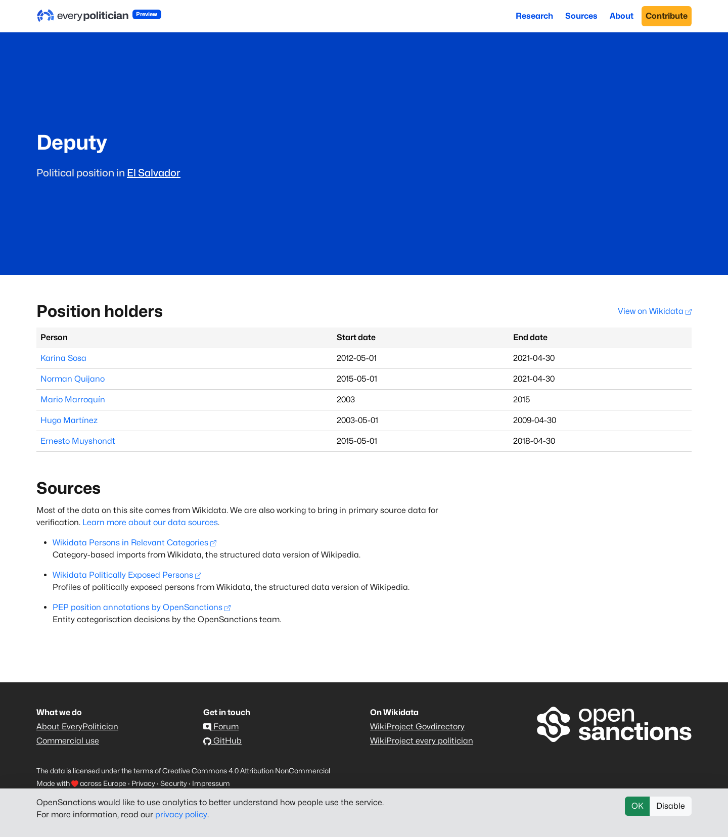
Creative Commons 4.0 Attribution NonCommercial (246, 770)
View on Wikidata (655, 311)
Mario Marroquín (72, 399)
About (621, 16)
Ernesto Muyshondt (77, 441)
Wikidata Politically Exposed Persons (127, 575)
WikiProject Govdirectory (417, 726)
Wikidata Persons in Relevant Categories (134, 542)
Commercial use (67, 741)
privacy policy (181, 814)
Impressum (211, 783)
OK (637, 806)
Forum (221, 726)
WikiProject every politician (421, 741)
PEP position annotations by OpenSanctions (142, 607)
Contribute (667, 16)
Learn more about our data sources (150, 522)
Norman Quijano (72, 379)
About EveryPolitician (77, 726)
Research (534, 16)
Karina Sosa (63, 358)
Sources (581, 16)
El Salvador (153, 173)
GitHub (222, 741)
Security (173, 783)
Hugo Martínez (69, 420)
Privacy (143, 783)
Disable (670, 806)
